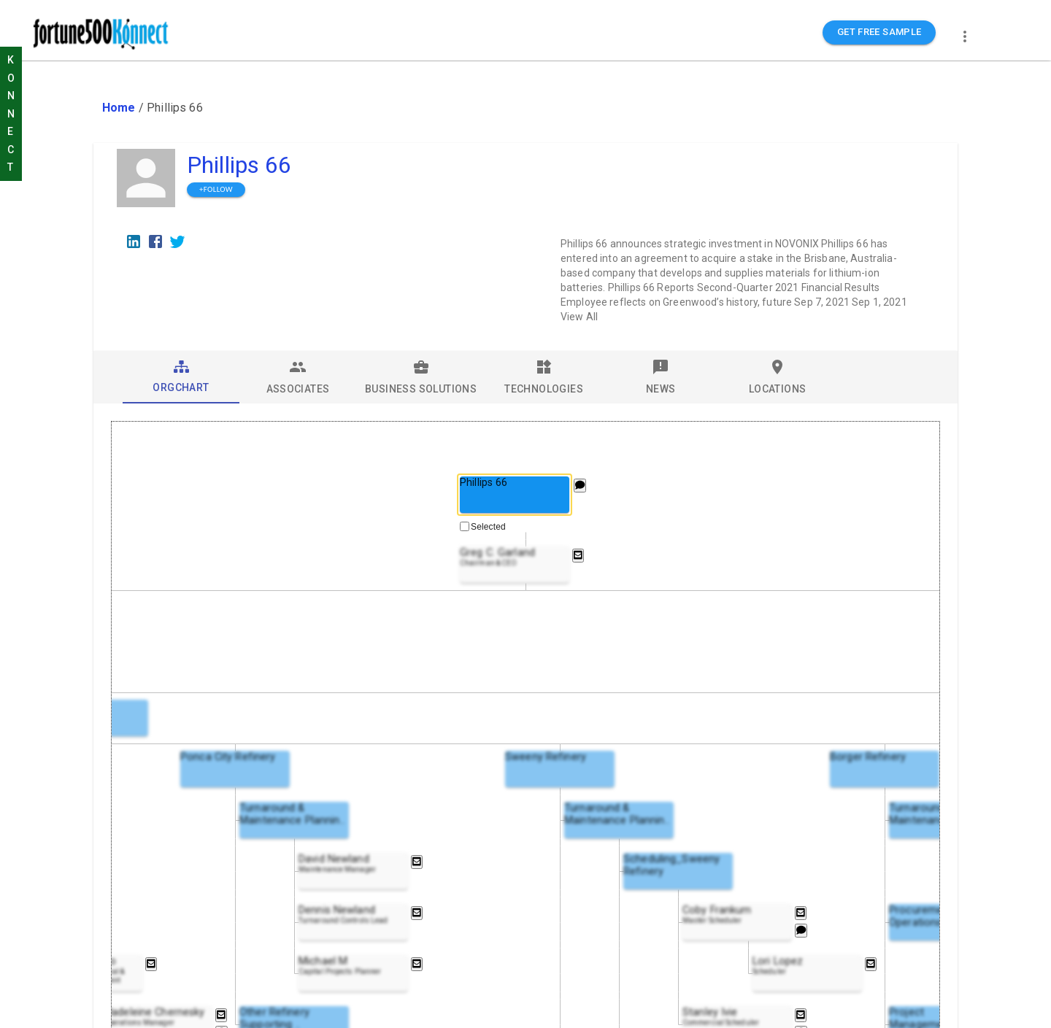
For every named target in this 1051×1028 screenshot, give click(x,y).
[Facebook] (155, 241)
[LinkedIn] (134, 241)
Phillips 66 (239, 165)
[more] (964, 36)
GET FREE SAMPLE (879, 32)
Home (119, 108)
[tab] (181, 377)
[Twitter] (177, 241)
